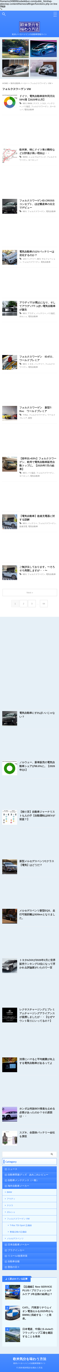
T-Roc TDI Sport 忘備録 (21, 1225)
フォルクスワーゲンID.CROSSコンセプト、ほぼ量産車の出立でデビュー (37, 204)
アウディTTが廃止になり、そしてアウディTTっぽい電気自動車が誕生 (37, 306)
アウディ (31, 313)
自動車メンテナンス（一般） (23, 1180)
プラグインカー (16, 1250)
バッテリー (41, 313)
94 (44, 603)
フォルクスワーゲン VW (18, 1219)
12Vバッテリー (29, 259)
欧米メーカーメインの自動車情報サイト (29, 1363)
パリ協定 (26, 106)
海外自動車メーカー (18, 1186)
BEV (25, 103)
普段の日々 (14, 1267)
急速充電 (23, 526)
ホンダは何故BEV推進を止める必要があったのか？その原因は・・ (37, 1112)
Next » (30, 592)
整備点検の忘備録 (18, 1232)
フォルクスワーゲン (40, 106)
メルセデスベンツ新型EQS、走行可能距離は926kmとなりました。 (37, 914)
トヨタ (43, 103)
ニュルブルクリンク (37, 157)
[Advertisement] (29, 130)
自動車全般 (14, 1261)
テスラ (36, 103)
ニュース (12, 1169)
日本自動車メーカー (18, 1244)
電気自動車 (29, 109)
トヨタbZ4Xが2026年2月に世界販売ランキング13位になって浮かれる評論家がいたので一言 (37, 964)
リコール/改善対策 (17, 1256)
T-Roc (25, 415)
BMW (30, 103)
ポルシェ (23, 316)
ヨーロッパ (33, 160)
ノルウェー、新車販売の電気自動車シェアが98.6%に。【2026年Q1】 (37, 766)
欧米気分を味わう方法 (29, 1359)
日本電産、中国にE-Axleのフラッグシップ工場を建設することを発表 (37, 1333)
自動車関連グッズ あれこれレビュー (28, 1174)
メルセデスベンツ (15, 1238)
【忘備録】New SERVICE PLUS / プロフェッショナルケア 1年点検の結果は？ (37, 1290)
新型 (30, 418)
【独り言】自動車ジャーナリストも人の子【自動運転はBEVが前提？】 (37, 815)
